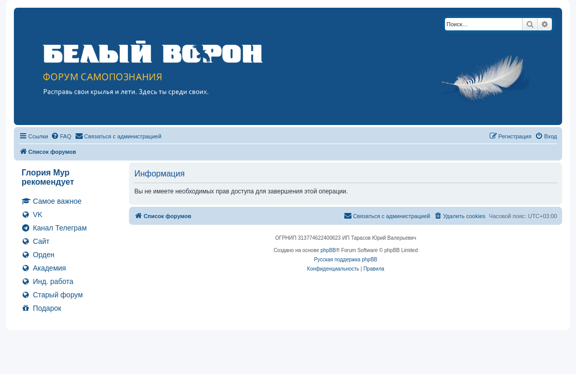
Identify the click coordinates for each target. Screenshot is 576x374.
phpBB (328, 250)
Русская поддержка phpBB (345, 259)
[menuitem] (61, 136)
